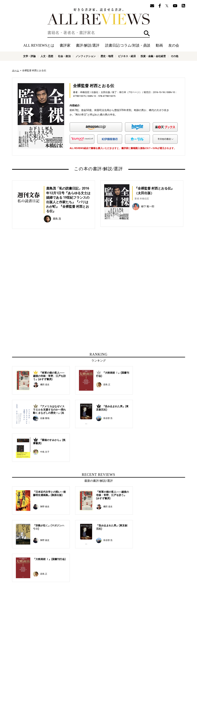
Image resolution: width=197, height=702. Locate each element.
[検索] (98, 32)
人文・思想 (47, 56)
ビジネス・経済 (127, 56)
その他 (174, 56)
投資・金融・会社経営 (153, 56)
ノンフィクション (86, 56)
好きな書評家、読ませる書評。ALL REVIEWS (98, 16)
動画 (159, 45)
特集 (129, 670)
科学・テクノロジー (61, 684)
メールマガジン (152, 670)
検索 (147, 33)
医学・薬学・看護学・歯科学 (88, 684)
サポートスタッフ (114, 675)
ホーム (15, 70)
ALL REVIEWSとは (38, 45)
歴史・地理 (107, 56)
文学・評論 (29, 56)
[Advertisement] (64, 270)
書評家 (65, 45)
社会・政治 (64, 56)
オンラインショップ (92, 675)
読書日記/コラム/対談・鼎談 (127, 45)
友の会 (173, 45)
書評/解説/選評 (87, 45)
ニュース (75, 675)
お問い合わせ (158, 675)
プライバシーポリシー (137, 675)
